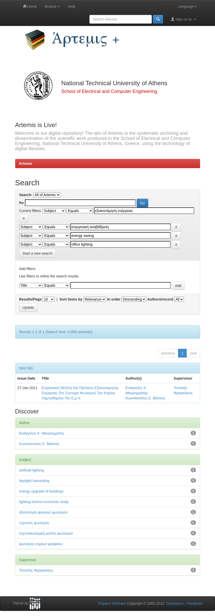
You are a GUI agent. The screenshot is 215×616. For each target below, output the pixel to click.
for (21, 203)
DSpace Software (112, 603)
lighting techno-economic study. (44, 502)
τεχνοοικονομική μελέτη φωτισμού (46, 533)
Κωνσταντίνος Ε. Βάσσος (145, 398)
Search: (25, 195)
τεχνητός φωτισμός (34, 523)
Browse (52, 6)
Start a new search (38, 253)
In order (113, 299)
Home (30, 6)
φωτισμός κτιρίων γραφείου (41, 544)
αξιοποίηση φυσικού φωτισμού (43, 512)
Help (71, 6)
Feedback (194, 603)
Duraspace (175, 603)
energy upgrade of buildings (41, 491)
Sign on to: (183, 19)
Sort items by (71, 299)
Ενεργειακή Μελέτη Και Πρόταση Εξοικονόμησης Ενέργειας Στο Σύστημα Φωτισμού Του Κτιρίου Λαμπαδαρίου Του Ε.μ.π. (80, 393)
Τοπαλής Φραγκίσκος (36, 570)
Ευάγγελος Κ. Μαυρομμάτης (41, 433)
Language (186, 6)
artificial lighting (31, 470)
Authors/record (160, 299)
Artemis (25, 163)
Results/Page (30, 299)
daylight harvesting (34, 481)
